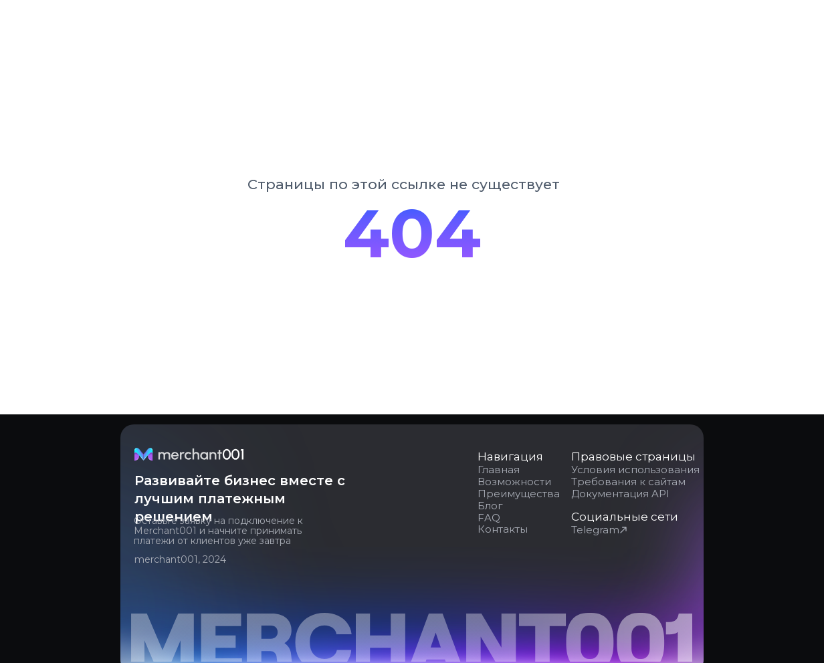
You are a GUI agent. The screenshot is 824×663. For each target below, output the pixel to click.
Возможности (514, 481)
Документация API (620, 493)
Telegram (595, 529)
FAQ (489, 517)
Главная (499, 469)
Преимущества (519, 493)
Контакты (503, 529)
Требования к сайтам (628, 481)
